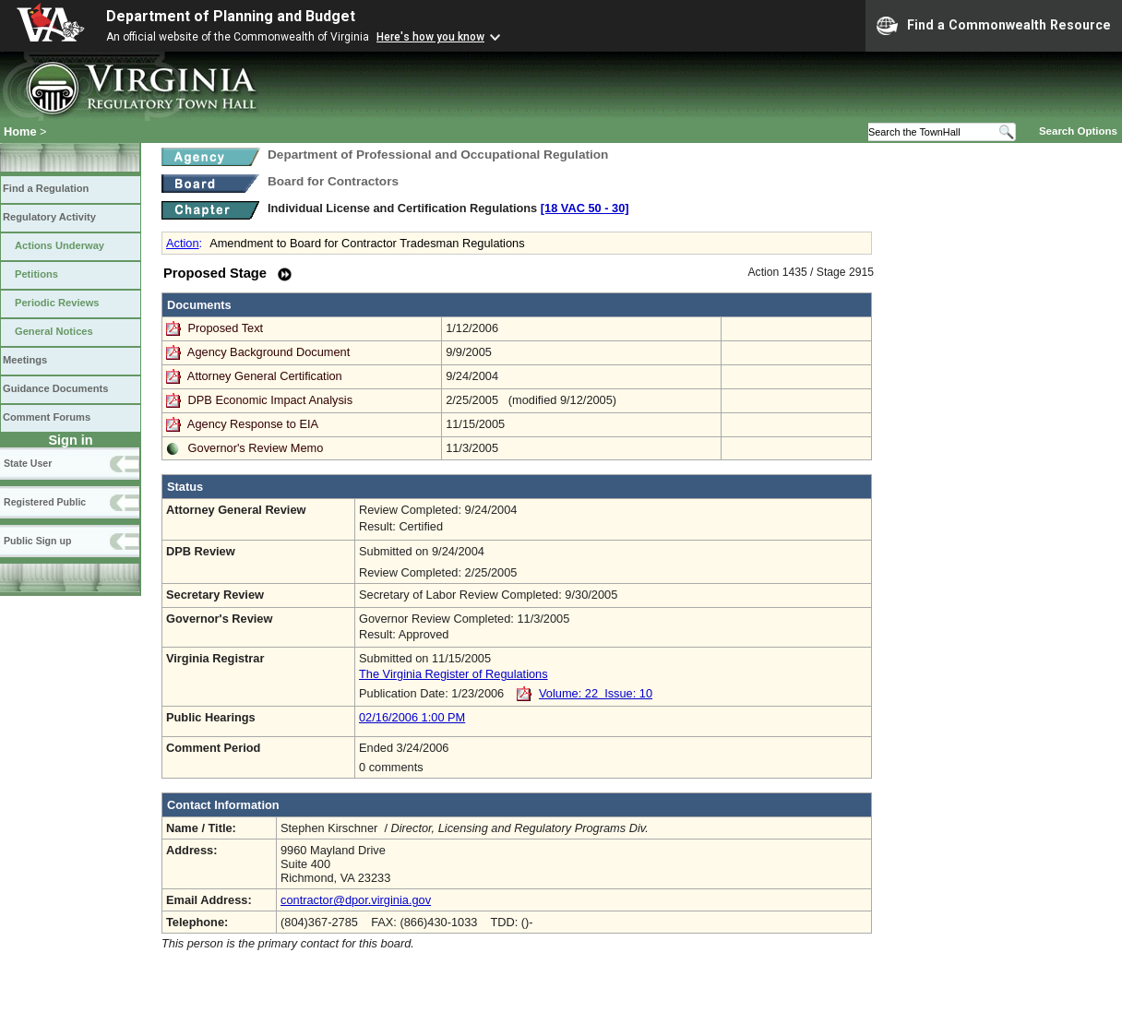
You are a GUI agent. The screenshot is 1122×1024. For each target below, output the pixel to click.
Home (20, 131)
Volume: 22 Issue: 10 (595, 693)
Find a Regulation (46, 188)
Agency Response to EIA (252, 424)
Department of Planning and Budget (230, 16)
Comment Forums (46, 417)
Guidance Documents (55, 388)
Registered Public (45, 501)
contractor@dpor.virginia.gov (355, 900)
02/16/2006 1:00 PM (412, 717)
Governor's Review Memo (256, 448)
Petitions (36, 274)
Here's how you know (430, 36)
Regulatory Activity (49, 216)
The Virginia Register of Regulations (453, 674)
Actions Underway (59, 245)
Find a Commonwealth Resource (994, 26)
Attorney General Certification (264, 376)
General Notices (54, 331)
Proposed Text (227, 328)
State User (28, 463)
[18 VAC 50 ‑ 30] (585, 208)
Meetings (25, 359)
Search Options (1078, 131)
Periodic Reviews (57, 302)
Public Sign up (37, 540)
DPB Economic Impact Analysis (270, 400)
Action (182, 243)
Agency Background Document (268, 352)
